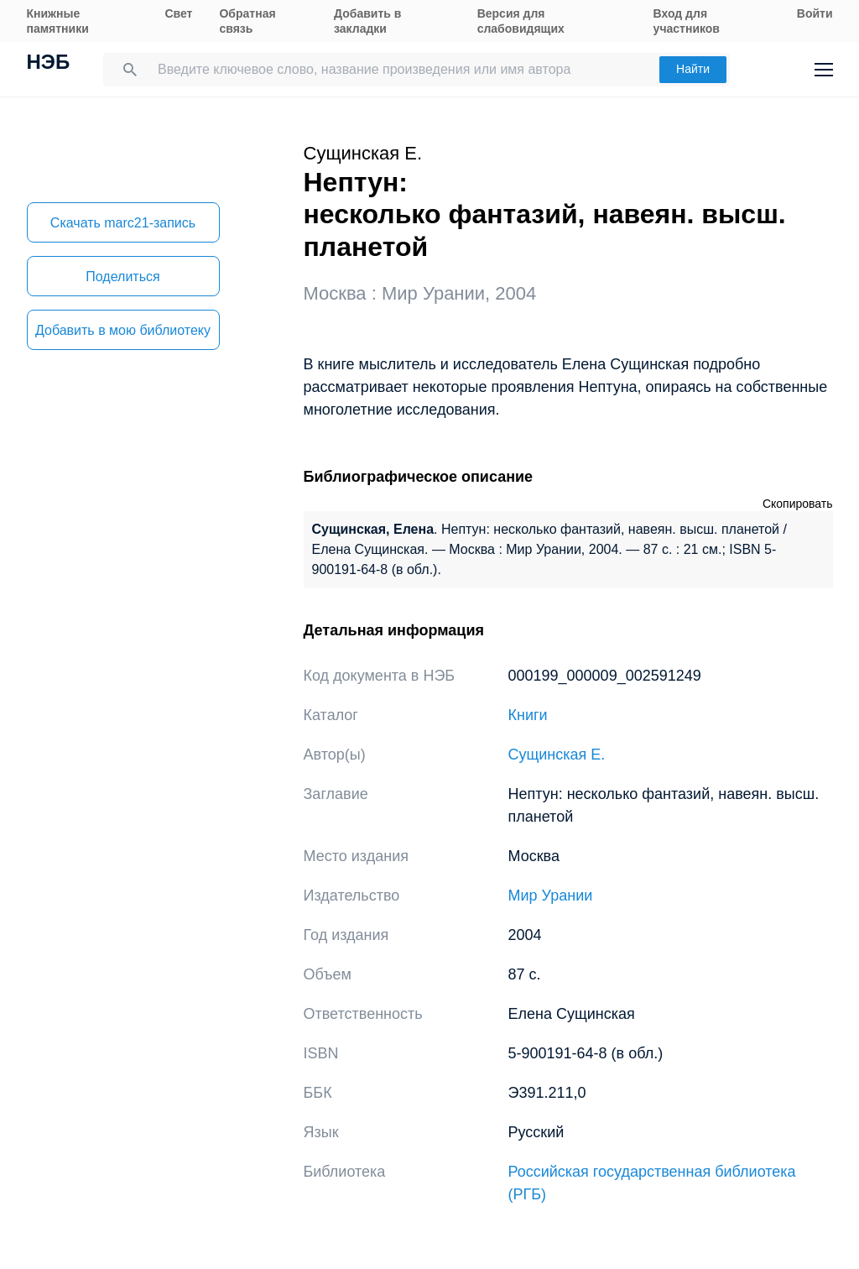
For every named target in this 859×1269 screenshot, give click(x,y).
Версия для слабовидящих (521, 21)
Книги (528, 715)
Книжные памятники (58, 21)
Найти (693, 69)
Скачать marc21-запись (122, 223)
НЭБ (48, 64)
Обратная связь (247, 21)
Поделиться (122, 276)
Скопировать (798, 503)
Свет (178, 13)
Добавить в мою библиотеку (123, 330)
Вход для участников (686, 21)
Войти (815, 13)
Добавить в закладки (367, 21)
